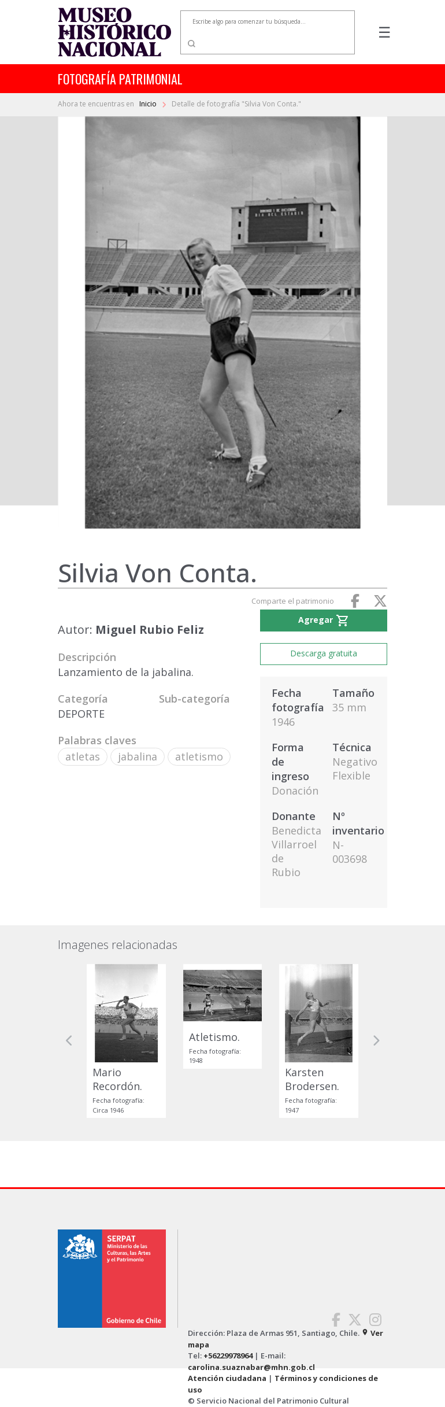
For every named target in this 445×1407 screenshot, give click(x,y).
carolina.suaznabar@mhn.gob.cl (251, 1367)
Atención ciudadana (227, 1378)
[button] (69, 1041)
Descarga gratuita (323, 653)
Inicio (148, 104)
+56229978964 (228, 1355)
